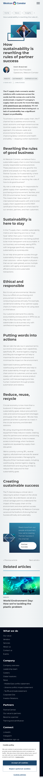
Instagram (7, 736)
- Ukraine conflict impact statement (18, 687)
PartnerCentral (9, 710)
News (17, 13)
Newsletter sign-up (11, 739)
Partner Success (31, 78)
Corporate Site (9, 695)
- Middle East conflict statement (16, 684)
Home (6, 13)
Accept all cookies (19, 763)
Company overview (11, 665)
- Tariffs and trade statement (15, 691)
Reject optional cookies (19, 769)
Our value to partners (12, 713)
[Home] (14, 3)
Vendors (6, 639)
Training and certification (13, 721)
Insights (28, 13)
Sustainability (17, 78)
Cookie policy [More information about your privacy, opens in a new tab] (19, 757)
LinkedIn (7, 732)
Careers (6, 673)
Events (6, 654)
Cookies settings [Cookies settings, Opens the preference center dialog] (20, 775)
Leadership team (10, 669)
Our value (7, 636)
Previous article (10, 560)
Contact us (7, 650)
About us (7, 647)
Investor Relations (10, 698)
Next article (34, 560)
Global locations (9, 676)
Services (6, 643)
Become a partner (10, 717)
